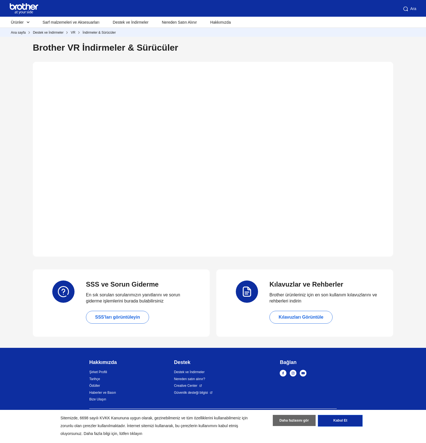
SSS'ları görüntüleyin (117, 317)
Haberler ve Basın (102, 393)
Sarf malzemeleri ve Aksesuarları (71, 22)
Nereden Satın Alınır (179, 22)
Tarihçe (94, 379)
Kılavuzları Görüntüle (301, 317)
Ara (409, 9)
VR (73, 33)
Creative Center (185, 386)
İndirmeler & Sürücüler (99, 33)
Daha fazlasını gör (294, 422)
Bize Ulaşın (97, 399)
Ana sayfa (18, 33)
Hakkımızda (220, 22)
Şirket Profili (98, 372)
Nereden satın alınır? (189, 379)
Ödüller (94, 386)
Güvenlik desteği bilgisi (191, 393)
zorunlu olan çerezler (79, 426)
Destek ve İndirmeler (130, 22)
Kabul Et (340, 422)
